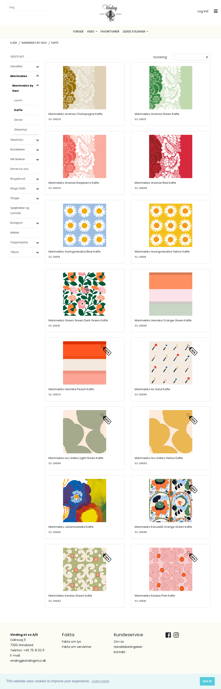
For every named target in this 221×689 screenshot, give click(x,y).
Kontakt (119, 652)
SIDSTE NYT (17, 56)
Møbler (14, 232)
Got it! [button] (207, 681)
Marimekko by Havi (34, 43)
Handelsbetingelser (128, 647)
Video (91, 31)
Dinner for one (19, 169)
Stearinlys (20, 129)
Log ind (203, 11)
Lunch (18, 100)
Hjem (13, 43)
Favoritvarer (110, 31)
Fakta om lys (71, 641)
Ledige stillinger (134, 31)
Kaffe (18, 110)
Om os (119, 641)
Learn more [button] (100, 681)
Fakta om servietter (77, 647)
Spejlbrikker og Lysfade (19, 210)
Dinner (18, 120)
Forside (78, 31)
